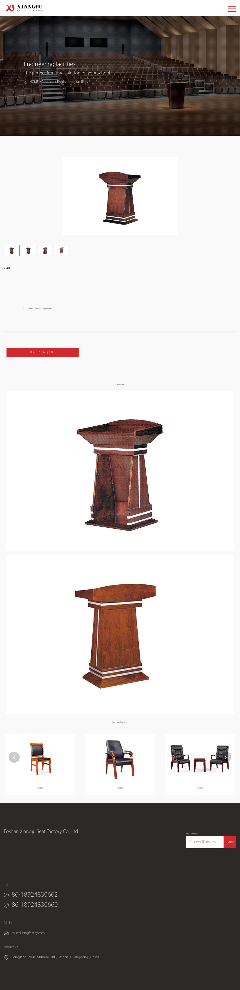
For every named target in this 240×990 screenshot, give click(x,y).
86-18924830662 (35, 895)
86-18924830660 (35, 905)
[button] (225, 757)
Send (230, 842)
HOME (34, 82)
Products (48, 82)
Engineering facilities (72, 82)
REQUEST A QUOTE (42, 352)
